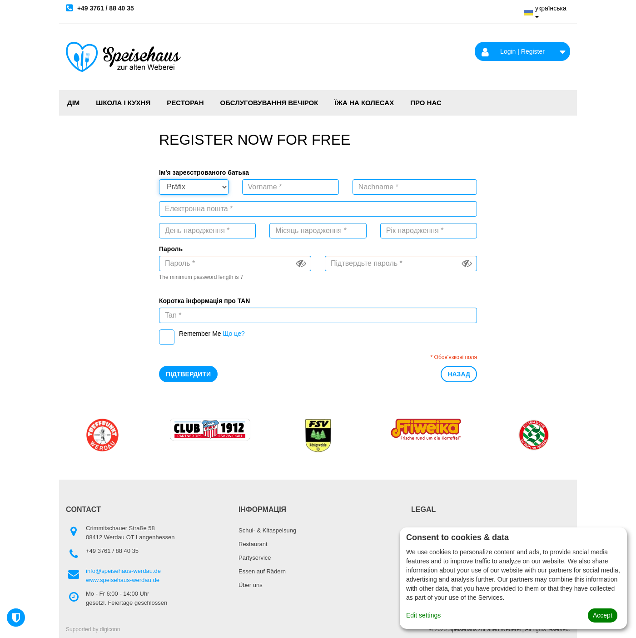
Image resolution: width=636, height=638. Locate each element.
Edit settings (423, 615)
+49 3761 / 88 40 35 (100, 8)
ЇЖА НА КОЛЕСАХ (364, 102)
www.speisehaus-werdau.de (122, 580)
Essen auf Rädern (262, 571)
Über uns (250, 585)
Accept (602, 615)
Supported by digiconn (93, 629)
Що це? (233, 333)
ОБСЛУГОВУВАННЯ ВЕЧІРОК (269, 102)
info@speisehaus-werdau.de (123, 570)
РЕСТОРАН (185, 102)
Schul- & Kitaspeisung (267, 530)
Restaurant (253, 544)
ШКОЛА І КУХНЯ (123, 102)
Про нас (426, 102)
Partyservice (254, 557)
